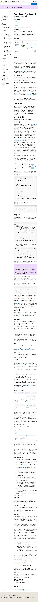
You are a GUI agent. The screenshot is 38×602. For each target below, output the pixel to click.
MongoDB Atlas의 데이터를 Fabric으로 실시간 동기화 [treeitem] (7, 46)
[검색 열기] (33, 1)
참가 (15, 597)
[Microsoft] (1, 1)
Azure (17, 10)
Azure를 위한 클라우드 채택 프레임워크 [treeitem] (6, 84)
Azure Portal (29, 381)
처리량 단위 (26, 507)
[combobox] (6, 13)
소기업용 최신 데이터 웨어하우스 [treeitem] (7, 55)
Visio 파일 (20, 54)
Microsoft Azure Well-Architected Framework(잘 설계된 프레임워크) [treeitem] (6, 81)
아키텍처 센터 (21, 10)
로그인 (36, 1)
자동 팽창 (35, 507)
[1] (22, 125)
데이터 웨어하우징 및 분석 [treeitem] (7, 37)
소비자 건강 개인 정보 (26, 597)
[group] (25, 189)
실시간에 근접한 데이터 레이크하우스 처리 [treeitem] (7, 43)
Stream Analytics (26, 77)
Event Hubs (23, 71)
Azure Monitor (21, 98)
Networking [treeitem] (4, 72)
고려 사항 (16, 24)
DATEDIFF (20, 279)
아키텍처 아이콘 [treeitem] (4, 17)
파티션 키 (23, 570)
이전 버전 (7, 597)
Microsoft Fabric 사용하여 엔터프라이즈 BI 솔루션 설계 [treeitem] (7, 40)
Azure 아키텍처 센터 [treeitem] (5, 14)
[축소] (10, 11)
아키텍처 (16, 21)
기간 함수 (26, 295)
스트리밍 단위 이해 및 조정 (27, 532)
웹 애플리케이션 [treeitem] (5, 78)
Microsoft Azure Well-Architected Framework (27, 493)
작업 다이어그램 (23, 554)
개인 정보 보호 (19, 597)
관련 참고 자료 (17, 25)
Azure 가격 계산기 (17, 326)
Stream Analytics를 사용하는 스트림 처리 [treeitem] (7, 52)
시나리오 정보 (17, 22)
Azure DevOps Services (24, 467)
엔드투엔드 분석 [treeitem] (6, 34)
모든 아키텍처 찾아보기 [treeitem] (5, 16)
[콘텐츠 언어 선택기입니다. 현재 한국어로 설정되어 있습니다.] (3, 595)
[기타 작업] (36, 11)
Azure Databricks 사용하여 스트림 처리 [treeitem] (7, 50)
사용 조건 (33, 597)
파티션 (20, 147)
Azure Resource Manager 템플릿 (21, 464)
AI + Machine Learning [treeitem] (6, 27)
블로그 (11, 597)
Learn (15, 10)
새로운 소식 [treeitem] (4, 19)
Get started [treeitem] (5, 30)
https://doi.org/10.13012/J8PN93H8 (20, 140)
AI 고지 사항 (3, 597)
